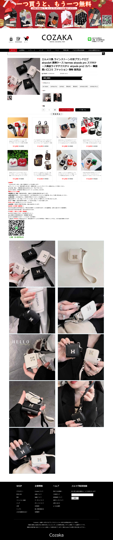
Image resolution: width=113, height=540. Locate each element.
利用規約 (37, 506)
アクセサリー (19, 491)
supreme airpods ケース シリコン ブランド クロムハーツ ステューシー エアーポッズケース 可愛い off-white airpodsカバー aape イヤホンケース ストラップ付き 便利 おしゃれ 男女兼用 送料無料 (92, 142)
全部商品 (21, 50)
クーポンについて (39, 500)
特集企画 (65, 50)
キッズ (49, 50)
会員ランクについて (58, 500)
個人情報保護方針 (39, 509)
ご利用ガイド (56, 494)
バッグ (18, 503)
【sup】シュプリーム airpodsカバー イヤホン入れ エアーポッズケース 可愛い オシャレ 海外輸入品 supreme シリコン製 (67, 174)
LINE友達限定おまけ (94, 50)
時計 (17, 497)
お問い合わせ (65, 73)
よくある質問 (56, 506)
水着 (17, 506)
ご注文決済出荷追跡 (78, 50)
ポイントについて (39, 503)
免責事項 (37, 512)
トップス (18, 509)
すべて (13, 50)
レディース (31, 50)
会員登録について (57, 497)
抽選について (38, 497)
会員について (38, 494)
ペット (57, 50)
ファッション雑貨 (21, 500)
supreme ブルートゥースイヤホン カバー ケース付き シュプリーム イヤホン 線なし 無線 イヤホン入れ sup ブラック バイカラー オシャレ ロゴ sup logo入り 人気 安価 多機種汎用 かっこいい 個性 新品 (18, 175)
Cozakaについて (39, 491)
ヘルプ (56, 486)
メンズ (41, 50)
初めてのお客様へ (57, 491)
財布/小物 (19, 494)
